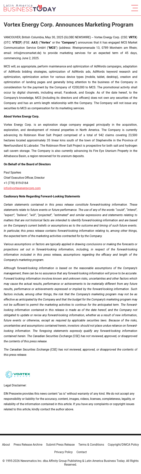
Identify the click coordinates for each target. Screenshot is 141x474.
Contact (81, 452)
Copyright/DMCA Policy (123, 444)
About (6, 444)
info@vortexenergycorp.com (22, 188)
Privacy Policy (63, 452)
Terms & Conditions (91, 444)
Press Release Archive (28, 444)
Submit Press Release (60, 444)
